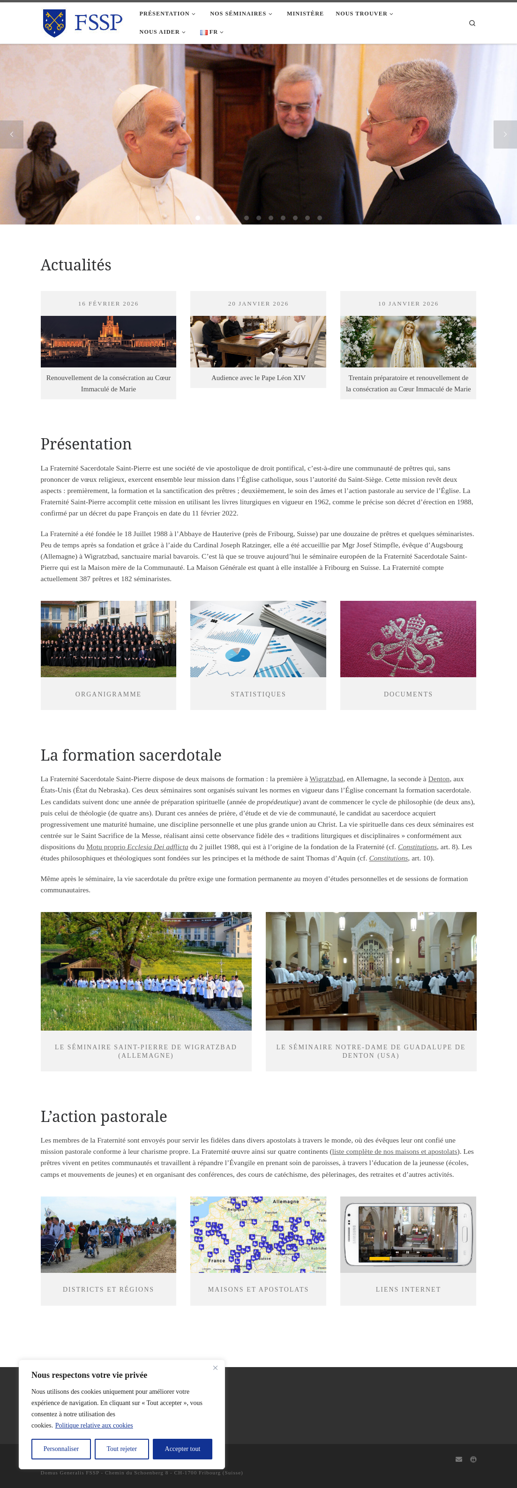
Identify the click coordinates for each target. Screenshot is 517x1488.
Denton (439, 779)
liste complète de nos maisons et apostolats (394, 1151)
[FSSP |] (83, 21)
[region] (122, 1414)
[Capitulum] (473, 1460)
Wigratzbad (326, 779)
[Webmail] (459, 1460)
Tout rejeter (121, 1448)
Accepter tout (183, 1448)
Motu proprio (137, 847)
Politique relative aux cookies (94, 1425)
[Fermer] (215, 1367)
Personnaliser (61, 1448)
